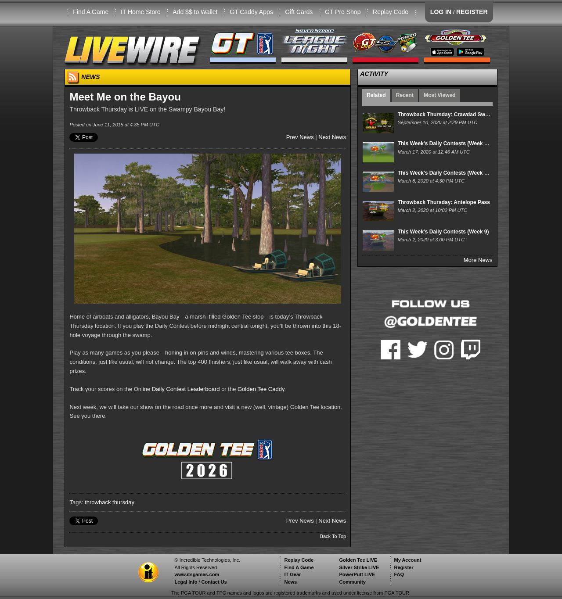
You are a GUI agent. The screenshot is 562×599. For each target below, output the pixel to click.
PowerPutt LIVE (357, 574)
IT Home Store (141, 11)
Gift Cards (299, 11)
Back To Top (333, 536)
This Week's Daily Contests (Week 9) (443, 232)
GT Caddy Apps (251, 11)
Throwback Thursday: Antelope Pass (444, 202)
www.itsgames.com (196, 574)
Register (403, 567)
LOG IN (440, 11)
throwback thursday (109, 502)
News (290, 582)
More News (478, 260)
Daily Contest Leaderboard (186, 389)
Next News (332, 137)
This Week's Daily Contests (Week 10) (445, 173)
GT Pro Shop (342, 11)
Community (352, 582)
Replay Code (390, 11)
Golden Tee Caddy (261, 389)
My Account (407, 560)
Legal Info (185, 582)
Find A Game (90, 11)
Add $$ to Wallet (195, 11)
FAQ (399, 574)
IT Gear (292, 574)
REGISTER (472, 11)
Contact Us (214, 582)
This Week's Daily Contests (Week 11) (445, 143)
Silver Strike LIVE (359, 567)
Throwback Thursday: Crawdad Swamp (447, 114)
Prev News (300, 137)
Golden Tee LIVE (358, 560)
